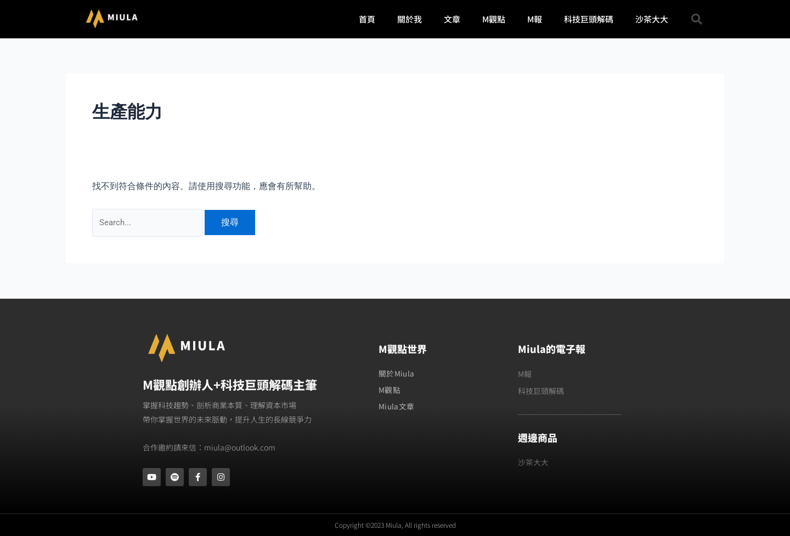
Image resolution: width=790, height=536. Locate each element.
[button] (697, 19)
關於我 (409, 19)
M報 (534, 19)
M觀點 (493, 19)
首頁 (367, 19)
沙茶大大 (651, 19)
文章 (452, 19)
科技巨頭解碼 (588, 19)
